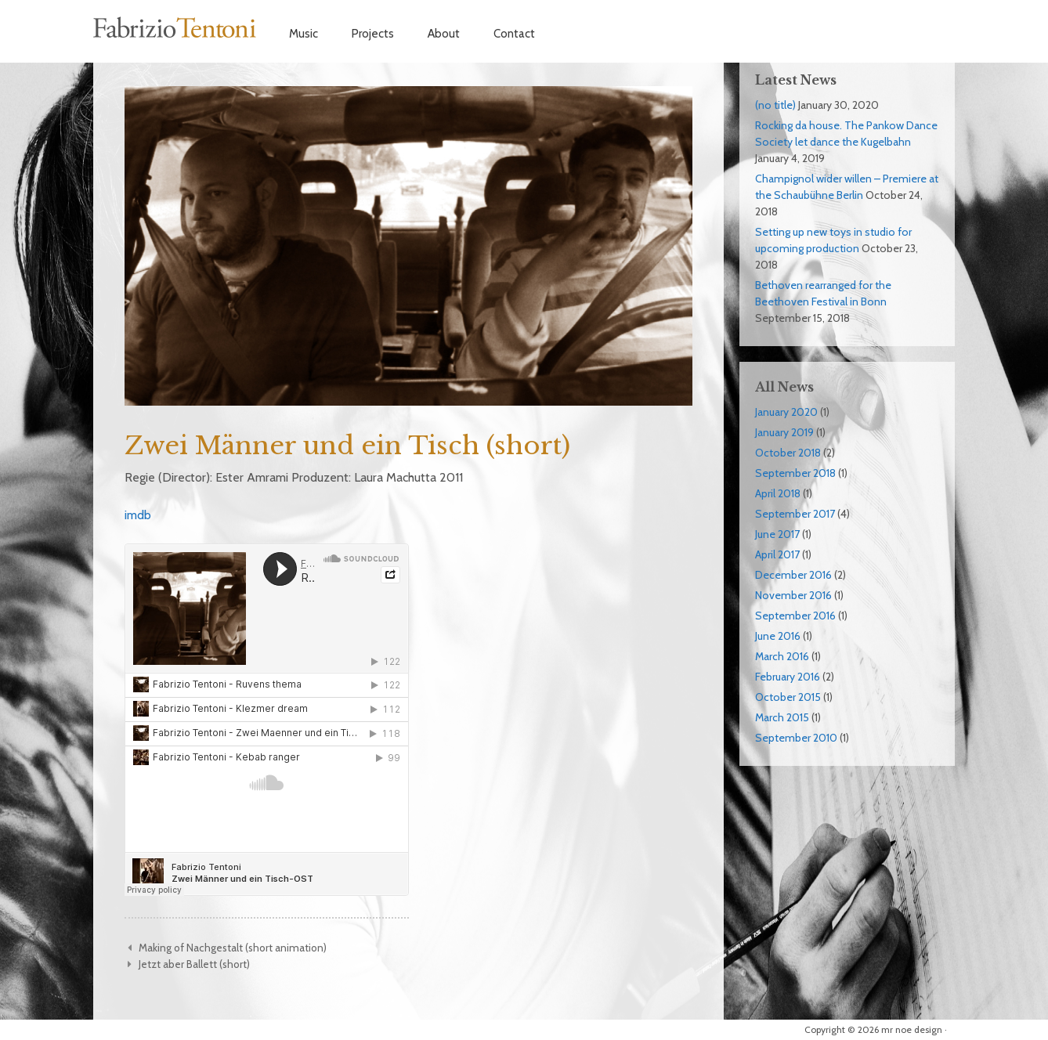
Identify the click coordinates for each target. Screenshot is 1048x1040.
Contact (514, 34)
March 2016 (782, 656)
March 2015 (782, 717)
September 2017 (795, 514)
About (444, 34)
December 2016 (793, 575)
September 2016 (795, 615)
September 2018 (795, 473)
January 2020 (786, 412)
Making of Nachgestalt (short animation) (233, 947)
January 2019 (784, 432)
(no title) (775, 105)
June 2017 (777, 534)
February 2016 (787, 677)
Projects (373, 34)
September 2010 (796, 738)
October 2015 (788, 697)
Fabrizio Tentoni (175, 27)
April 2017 (777, 554)
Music (303, 34)
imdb (138, 514)
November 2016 (793, 595)
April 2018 (777, 493)
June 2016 (777, 636)
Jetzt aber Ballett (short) (194, 964)
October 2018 (788, 453)
